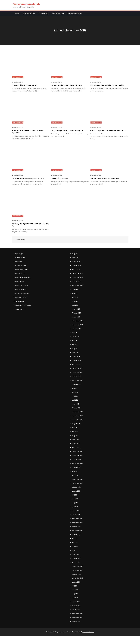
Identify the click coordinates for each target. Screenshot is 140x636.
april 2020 (75, 440)
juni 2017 (75, 542)
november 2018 (77, 483)
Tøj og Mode (19, 301)
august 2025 (76, 289)
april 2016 (75, 598)
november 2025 (77, 277)
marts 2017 (75, 554)
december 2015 (77, 614)
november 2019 (77, 455)
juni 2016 (75, 590)
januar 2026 (76, 269)
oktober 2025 (76, 281)
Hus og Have (19, 281)
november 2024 (77, 325)
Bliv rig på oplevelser (60, 178)
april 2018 (75, 507)
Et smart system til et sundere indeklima (107, 130)
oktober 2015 (76, 622)
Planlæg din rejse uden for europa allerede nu (30, 224)
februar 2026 (76, 266)
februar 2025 (76, 313)
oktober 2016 (76, 574)
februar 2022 (76, 360)
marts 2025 (76, 309)
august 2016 (76, 582)
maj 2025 (75, 301)
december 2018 (77, 479)
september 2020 (77, 420)
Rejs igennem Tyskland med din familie (107, 85)
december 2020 (77, 412)
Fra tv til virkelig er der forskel (24, 85)
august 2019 (76, 467)
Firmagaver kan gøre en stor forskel (66, 85)
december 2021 (77, 368)
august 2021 (76, 384)
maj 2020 (75, 436)
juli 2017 (74, 539)
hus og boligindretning (22, 277)
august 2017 (76, 535)
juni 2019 (75, 475)
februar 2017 (76, 558)
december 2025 (77, 273)
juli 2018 (74, 495)
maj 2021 (75, 396)
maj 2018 (75, 503)
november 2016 (77, 570)
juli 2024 (75, 333)
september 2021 (77, 380)
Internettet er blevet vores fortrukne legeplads (28, 131)
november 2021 (77, 372)
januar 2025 (76, 317)
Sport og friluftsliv (29, 13)
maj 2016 (75, 594)
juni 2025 (75, 297)
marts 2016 (75, 602)
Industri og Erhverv (21, 285)
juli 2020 (75, 428)
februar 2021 (76, 408)
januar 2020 (76, 448)
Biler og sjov (19, 254)
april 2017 (75, 550)
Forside (17, 13)
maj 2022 (75, 349)
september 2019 (77, 463)
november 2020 (77, 416)
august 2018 (76, 491)
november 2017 (77, 523)
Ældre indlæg (20, 240)
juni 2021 (75, 392)
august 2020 (76, 424)
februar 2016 (76, 606)
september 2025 (77, 285)
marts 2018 (75, 511)
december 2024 (77, 321)
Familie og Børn (20, 266)
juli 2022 (74, 341)
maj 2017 (75, 546)
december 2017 (77, 519)
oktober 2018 (76, 487)
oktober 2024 (76, 329)
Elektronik (18, 262)
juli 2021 (74, 388)
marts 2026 (76, 262)
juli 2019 (74, 471)
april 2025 (75, 305)
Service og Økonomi (22, 293)
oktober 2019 (76, 459)
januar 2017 (76, 562)
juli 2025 (74, 293)
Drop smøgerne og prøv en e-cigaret (67, 130)
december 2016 (77, 566)
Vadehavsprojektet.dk (26, 4)
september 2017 (77, 531)
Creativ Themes (88, 632)
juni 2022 (75, 345)
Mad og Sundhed (58, 13)
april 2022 (75, 353)
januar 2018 (76, 515)
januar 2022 (76, 364)
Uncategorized (20, 309)
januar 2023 (76, 337)
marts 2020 (76, 444)
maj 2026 (75, 254)
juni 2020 (75, 432)
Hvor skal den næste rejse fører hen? (28, 178)
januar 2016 (76, 610)
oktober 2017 (76, 527)
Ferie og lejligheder (21, 269)
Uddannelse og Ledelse (75, 13)
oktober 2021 (76, 376)
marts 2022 (76, 357)
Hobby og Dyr (19, 273)
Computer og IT (43, 13)
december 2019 (77, 451)
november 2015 (77, 618)
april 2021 (75, 400)
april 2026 (75, 258)
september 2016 (77, 578)
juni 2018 (75, 499)
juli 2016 (74, 586)
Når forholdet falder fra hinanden (104, 178)
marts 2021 (75, 404)
